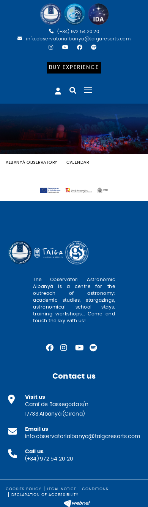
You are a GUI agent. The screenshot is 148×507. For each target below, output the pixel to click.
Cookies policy (23, 489)
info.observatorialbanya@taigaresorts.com (78, 39)
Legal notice (61, 489)
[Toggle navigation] (88, 90)
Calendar (77, 162)
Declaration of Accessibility (45, 495)
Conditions (95, 489)
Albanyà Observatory (32, 162)
